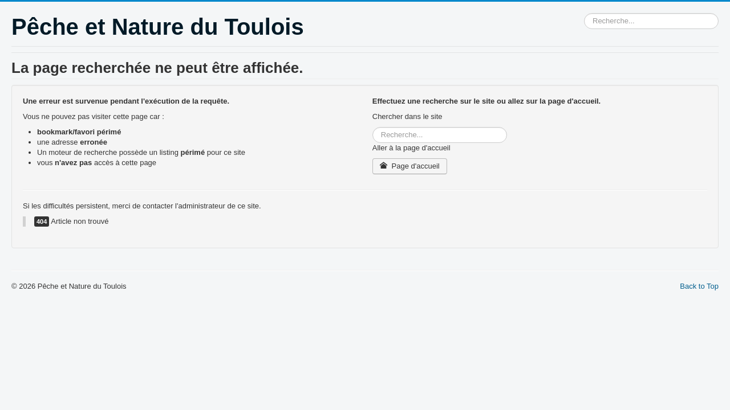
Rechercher (584, 13)
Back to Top (699, 286)
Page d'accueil (410, 166)
